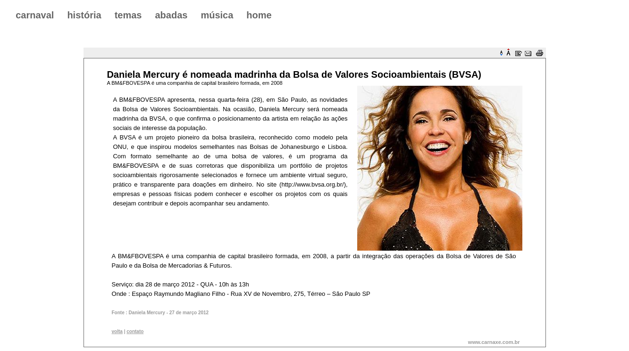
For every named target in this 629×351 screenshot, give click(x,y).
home (258, 15)
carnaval (35, 15)
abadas (171, 15)
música (217, 15)
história (84, 15)
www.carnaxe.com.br (494, 342)
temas (128, 15)
